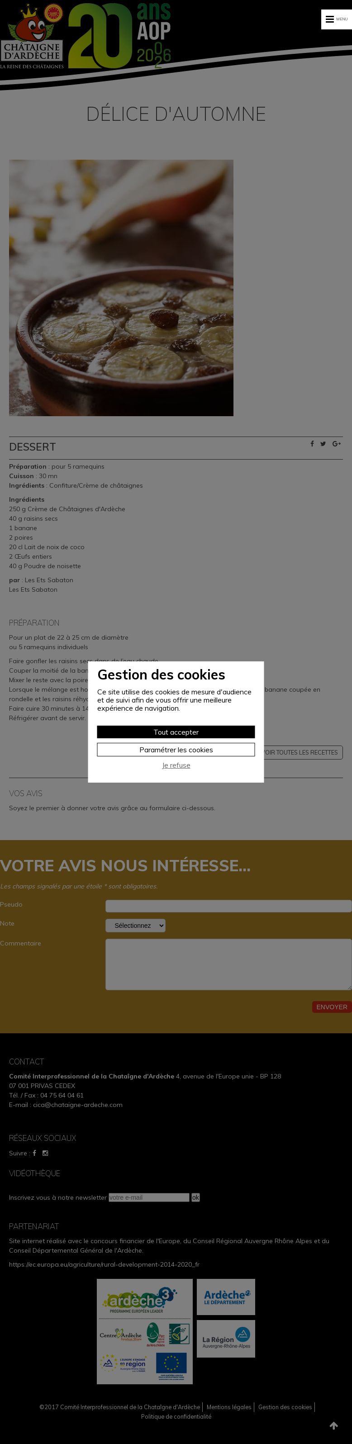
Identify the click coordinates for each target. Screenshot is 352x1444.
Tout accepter (176, 731)
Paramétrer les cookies (176, 749)
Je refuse (176, 765)
